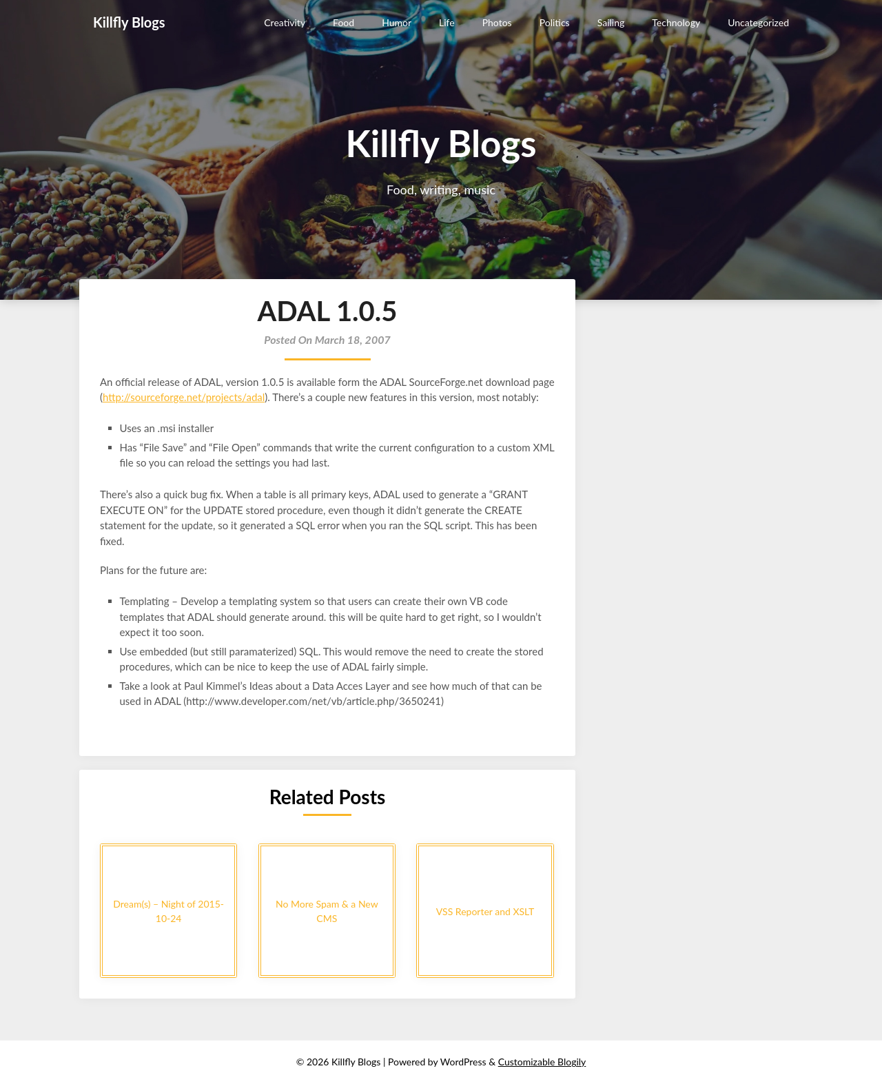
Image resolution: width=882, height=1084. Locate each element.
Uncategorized (758, 22)
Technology (676, 22)
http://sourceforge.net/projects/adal (184, 397)
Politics (555, 22)
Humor (396, 22)
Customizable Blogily (542, 1061)
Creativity (284, 22)
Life (447, 22)
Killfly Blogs (129, 22)
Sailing (611, 22)
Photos (497, 22)
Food (343, 22)
